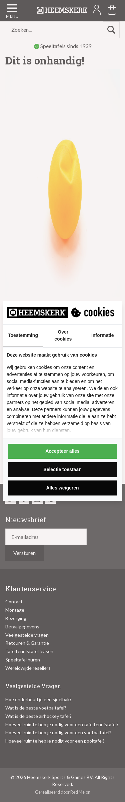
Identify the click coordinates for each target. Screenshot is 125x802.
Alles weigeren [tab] (62, 487)
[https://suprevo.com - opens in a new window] (93, 312)
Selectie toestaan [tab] (62, 469)
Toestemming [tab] (23, 335)
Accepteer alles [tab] (62, 451)
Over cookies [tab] (63, 335)
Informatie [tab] (102, 335)
